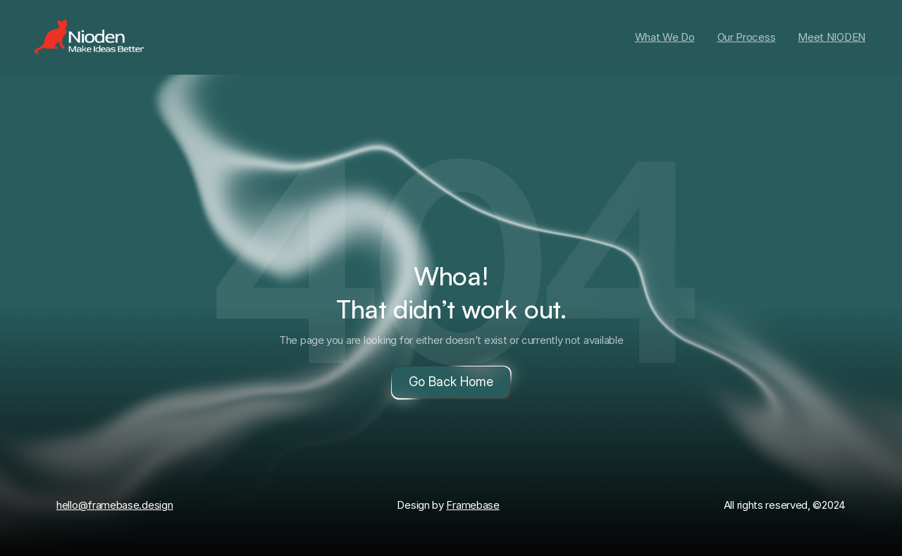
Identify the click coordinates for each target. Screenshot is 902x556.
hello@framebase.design (114, 505)
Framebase (472, 505)
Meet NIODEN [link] (831, 37)
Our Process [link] (746, 37)
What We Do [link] (665, 37)
